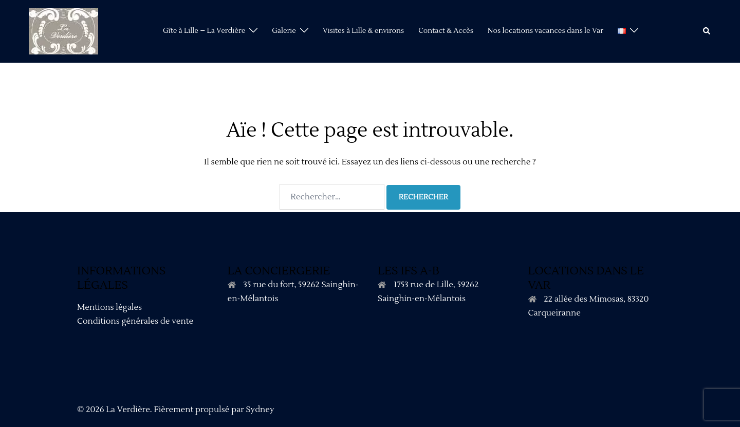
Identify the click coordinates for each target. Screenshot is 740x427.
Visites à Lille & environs (363, 30)
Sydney (260, 409)
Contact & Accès (445, 30)
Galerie (284, 30)
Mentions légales (109, 307)
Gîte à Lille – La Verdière (204, 30)
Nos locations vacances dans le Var (545, 30)
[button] (707, 31)
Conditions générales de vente (135, 321)
